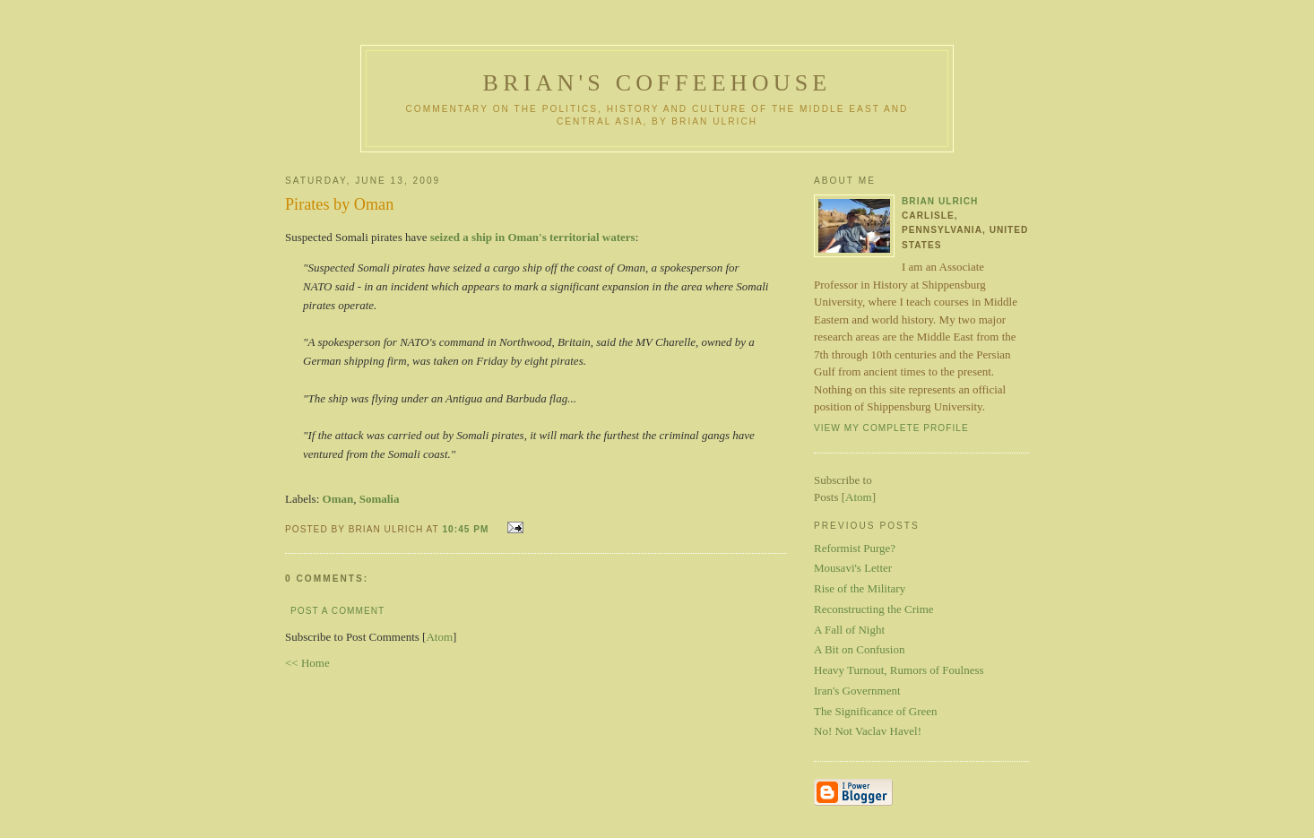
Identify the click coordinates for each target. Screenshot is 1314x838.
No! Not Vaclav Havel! (867, 731)
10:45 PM (467, 529)
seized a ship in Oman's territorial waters (532, 237)
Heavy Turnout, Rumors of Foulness (899, 670)
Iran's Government (857, 690)
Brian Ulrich (940, 201)
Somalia (379, 498)
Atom (439, 637)
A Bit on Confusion (859, 649)
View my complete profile (891, 428)
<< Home (307, 663)
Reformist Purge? (854, 548)
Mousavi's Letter (853, 568)
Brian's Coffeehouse (657, 83)
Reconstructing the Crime (874, 609)
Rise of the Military (859, 588)
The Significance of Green (876, 711)
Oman (338, 498)
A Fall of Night (849, 629)
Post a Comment (337, 611)
